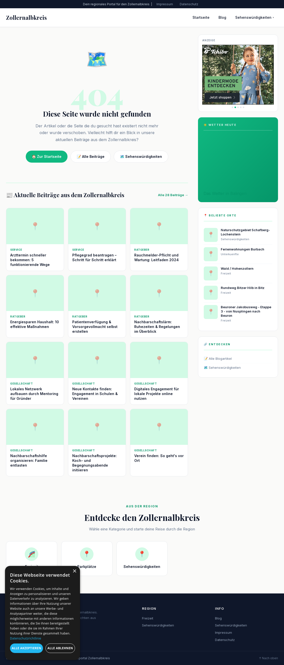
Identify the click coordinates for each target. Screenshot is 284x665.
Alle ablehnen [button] (60, 648)
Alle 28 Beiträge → (173, 195)
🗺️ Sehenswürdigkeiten (141, 156)
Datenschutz (189, 4)
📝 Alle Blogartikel (218, 359)
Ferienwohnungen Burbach (242, 249)
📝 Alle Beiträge (90, 156)
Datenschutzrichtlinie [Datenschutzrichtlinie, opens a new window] (25, 638)
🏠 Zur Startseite (47, 156)
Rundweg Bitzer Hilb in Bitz (242, 288)
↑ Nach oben (268, 658)
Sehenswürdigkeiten (254, 17)
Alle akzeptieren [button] (26, 648)
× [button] (74, 571)
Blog (222, 17)
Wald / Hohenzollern (237, 268)
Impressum (164, 4)
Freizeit (147, 618)
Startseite (201, 17)
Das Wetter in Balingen (225, 193)
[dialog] (42, 613)
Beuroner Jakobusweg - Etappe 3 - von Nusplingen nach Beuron (246, 311)
